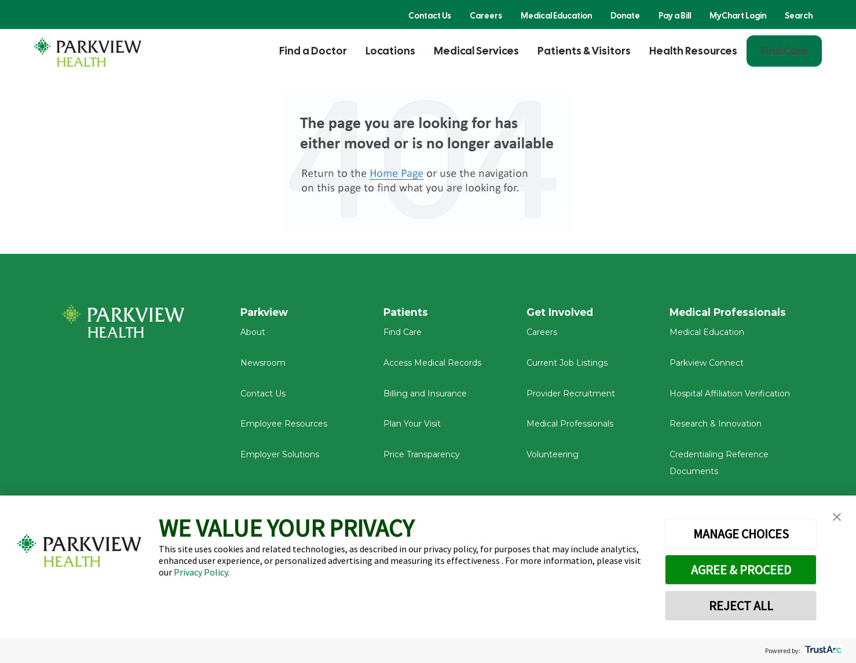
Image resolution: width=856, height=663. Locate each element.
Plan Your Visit (412, 427)
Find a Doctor (313, 50)
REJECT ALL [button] (741, 606)
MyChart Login (737, 15)
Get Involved (561, 312)
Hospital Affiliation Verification (730, 396)
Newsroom (263, 366)
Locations (390, 50)
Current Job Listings (567, 366)
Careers (486, 15)
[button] (836, 517)
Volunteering (552, 458)
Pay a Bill (675, 15)
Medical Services (476, 50)
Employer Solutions (279, 458)
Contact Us (429, 15)
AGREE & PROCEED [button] (741, 570)
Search (799, 15)
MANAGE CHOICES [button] (741, 534)
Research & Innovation (716, 427)
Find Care (784, 50)
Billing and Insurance (425, 396)
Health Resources (693, 50)
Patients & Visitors (584, 50)
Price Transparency (421, 458)
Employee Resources (283, 427)
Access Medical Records (432, 366)
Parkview (266, 312)
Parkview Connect (707, 366)
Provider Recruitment (570, 396)
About (252, 335)
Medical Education (556, 15)
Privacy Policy (201, 572)
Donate (625, 15)
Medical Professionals (569, 427)
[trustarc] (822, 650)
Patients (406, 312)
